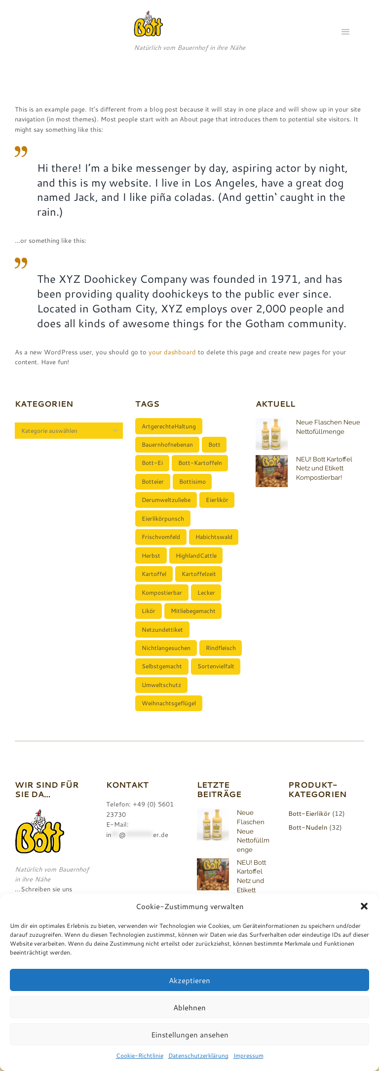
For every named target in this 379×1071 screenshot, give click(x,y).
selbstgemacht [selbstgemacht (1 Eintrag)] (162, 675)
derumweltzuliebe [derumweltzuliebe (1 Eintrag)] (166, 503)
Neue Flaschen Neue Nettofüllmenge (253, 841)
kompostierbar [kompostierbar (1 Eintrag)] (162, 598)
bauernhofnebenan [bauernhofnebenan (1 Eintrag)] (167, 445)
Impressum (248, 1055)
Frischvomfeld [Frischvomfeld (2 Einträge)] (161, 541)
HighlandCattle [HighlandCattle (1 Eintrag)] (196, 560)
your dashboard (172, 351)
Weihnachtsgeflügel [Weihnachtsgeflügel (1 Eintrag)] (169, 713)
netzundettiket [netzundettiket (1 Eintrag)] (163, 637)
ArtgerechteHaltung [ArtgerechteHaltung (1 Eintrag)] (169, 426)
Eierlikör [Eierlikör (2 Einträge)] (217, 503)
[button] (364, 906)
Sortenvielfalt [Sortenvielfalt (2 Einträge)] (216, 675)
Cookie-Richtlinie (139, 1055)
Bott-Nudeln (307, 836)
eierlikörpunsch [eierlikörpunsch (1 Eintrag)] (163, 522)
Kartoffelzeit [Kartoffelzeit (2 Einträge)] (199, 579)
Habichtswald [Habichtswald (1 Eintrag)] (214, 541)
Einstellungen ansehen (189, 1034)
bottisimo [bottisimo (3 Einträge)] (193, 484)
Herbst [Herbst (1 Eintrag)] (151, 560)
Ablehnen (189, 1007)
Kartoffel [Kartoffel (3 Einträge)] (154, 579)
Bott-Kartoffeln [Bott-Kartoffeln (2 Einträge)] (201, 464)
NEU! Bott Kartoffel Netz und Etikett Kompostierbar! (324, 468)
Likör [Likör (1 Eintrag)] (149, 617)
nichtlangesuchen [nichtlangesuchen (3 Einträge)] (166, 655)
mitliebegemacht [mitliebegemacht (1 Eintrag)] (193, 617)
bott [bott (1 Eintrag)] (215, 445)
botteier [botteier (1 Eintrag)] (153, 484)
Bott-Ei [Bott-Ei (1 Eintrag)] (152, 464)
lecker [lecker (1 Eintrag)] (207, 598)
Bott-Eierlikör (309, 823)
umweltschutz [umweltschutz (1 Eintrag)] (162, 694)
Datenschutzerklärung (198, 1055)
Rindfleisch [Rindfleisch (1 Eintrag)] (221, 655)
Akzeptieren (189, 980)
